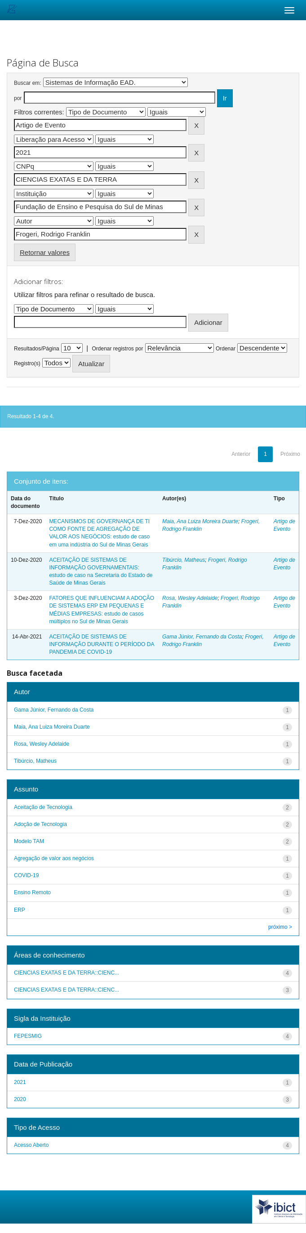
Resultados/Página (36, 348)
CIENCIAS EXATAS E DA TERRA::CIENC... (66, 973)
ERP (19, 910)
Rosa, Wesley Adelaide (189, 598)
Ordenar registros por (117, 348)
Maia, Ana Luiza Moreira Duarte (200, 521)
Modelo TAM (29, 841)
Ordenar (225, 348)
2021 (20, 1082)
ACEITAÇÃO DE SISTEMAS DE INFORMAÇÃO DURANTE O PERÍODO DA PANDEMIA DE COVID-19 (101, 644)
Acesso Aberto (31, 1145)
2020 (20, 1099)
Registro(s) (27, 363)
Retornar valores (45, 252)
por (18, 98)
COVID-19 (26, 875)
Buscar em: (27, 83)
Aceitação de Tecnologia (43, 807)
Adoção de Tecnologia (40, 824)
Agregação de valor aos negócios (54, 858)
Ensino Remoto (32, 892)
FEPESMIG (28, 1036)
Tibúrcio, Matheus (183, 560)
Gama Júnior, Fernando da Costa (202, 637)
